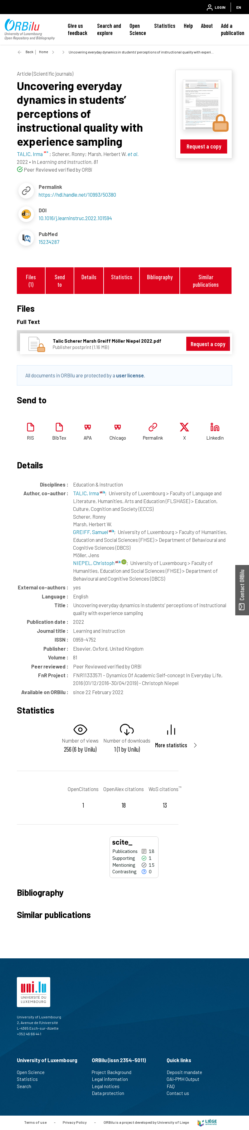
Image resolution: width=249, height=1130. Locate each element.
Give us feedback (77, 29)
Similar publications (206, 280)
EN (238, 7)
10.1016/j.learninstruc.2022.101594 (75, 218)
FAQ (173, 1086)
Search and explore (109, 29)
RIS (30, 438)
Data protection (110, 1093)
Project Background (114, 1072)
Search (27, 1086)
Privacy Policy (75, 1122)
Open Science (137, 29)
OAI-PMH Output (186, 1079)
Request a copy (204, 146)
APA (88, 438)
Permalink (153, 438)
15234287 (49, 242)
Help (188, 25)
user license (130, 375)
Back (29, 52)
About (207, 25)
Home (43, 52)
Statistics (164, 25)
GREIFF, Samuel (93, 532)
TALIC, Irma (89, 493)
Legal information (112, 1079)
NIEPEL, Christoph (96, 563)
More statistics (171, 745)
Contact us (180, 1093)
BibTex (59, 438)
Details (88, 276)
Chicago (118, 438)
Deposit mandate (187, 1072)
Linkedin (215, 438)
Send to (60, 280)
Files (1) (31, 280)
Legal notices (108, 1086)
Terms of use (35, 1122)
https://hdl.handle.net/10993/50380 (77, 194)
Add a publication (232, 29)
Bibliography (160, 276)
